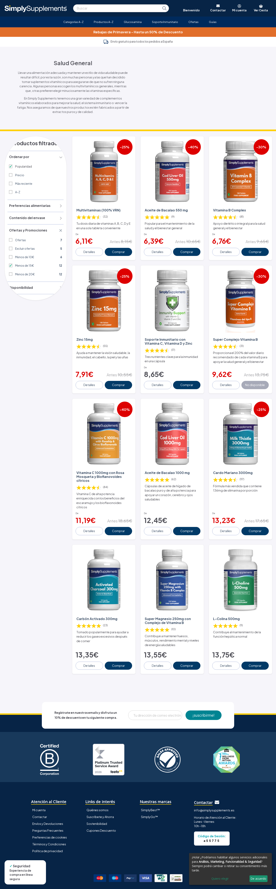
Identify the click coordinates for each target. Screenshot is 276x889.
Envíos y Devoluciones (47, 814)
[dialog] (230, 869)
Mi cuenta (39, 800)
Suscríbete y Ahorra (100, 807)
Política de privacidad (47, 841)
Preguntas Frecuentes (47, 821)
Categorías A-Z (73, 22)
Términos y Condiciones (49, 834)
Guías (213, 22)
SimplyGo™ (149, 807)
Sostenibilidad (97, 814)
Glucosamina (133, 22)
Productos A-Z (103, 22)
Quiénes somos (97, 800)
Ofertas (193, 22)
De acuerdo (258, 879)
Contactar (39, 807)
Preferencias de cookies (49, 827)
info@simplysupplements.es (214, 800)
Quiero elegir (220, 879)
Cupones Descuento (101, 821)
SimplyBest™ (150, 800)
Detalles (89, 249)
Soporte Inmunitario (165, 22)
